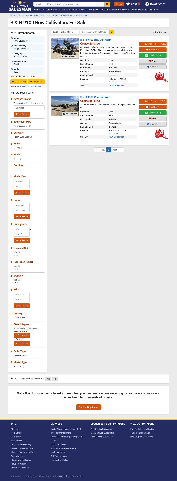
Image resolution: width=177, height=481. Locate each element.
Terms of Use (76, 476)
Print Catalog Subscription (102, 429)
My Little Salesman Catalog (142, 429)
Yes (48, 379)
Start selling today (88, 407)
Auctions (93, 10)
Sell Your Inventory (59, 456)
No (16, 269)
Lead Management (59, 444)
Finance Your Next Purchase (23, 452)
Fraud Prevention (18, 464)
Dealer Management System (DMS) (66, 429)
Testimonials (16, 441)
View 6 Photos (70, 114)
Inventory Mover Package (22, 448)
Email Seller (152, 50)
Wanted (83, 10)
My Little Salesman (20, 6)
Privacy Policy (63, 476)
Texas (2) (20, 339)
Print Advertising (18, 456)
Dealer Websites (58, 452)
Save (152, 61)
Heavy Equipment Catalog (141, 437)
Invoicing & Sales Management (64, 448)
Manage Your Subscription (102, 437)
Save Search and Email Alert (29, 86)
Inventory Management (61, 433)
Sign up (119, 4)
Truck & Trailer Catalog (140, 433)
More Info (152, 67)
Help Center (16, 433)
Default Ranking (65, 32)
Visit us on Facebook (20, 468)
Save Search (19, 82)
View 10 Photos (69, 56)
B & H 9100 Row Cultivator (95, 39)
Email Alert (36, 82)
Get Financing (153, 55)
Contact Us (16, 437)
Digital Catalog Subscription (102, 433)
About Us (15, 429)
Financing (105, 10)
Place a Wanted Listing (21, 460)
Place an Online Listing (21, 444)
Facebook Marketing (59, 460)
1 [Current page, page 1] (108, 150)
